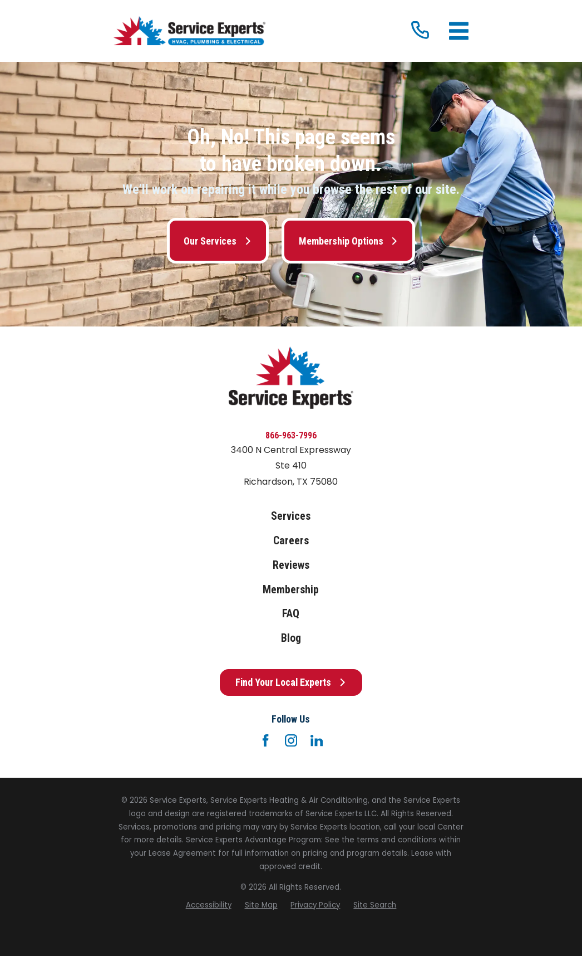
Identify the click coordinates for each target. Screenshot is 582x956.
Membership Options (348, 241)
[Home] (189, 31)
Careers (291, 540)
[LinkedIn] (316, 740)
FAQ (290, 613)
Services (290, 516)
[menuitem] (208, 905)
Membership (291, 589)
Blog (291, 638)
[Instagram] (291, 740)
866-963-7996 (291, 435)
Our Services (217, 241)
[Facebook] (265, 740)
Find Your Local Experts (290, 682)
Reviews (291, 565)
